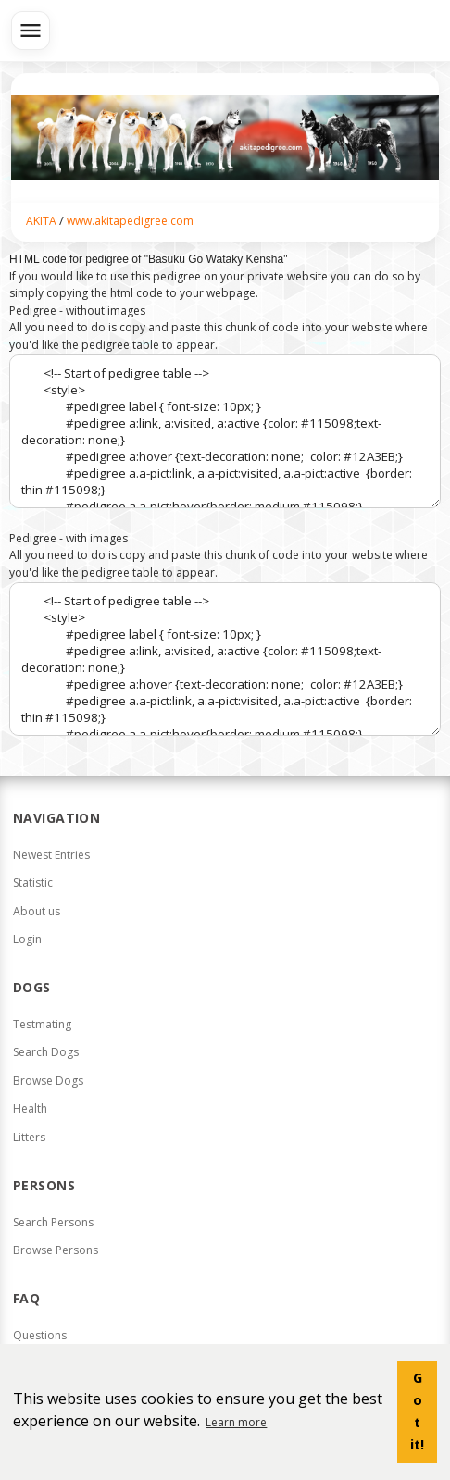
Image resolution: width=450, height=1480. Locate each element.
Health (30, 1108)
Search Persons (53, 1222)
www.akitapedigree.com (130, 221)
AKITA (41, 221)
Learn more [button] (236, 1422)
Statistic (33, 882)
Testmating (42, 1024)
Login (27, 939)
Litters (29, 1137)
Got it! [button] (417, 1411)
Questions (40, 1335)
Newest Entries (51, 855)
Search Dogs (46, 1052)
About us (36, 911)
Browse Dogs (48, 1080)
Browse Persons (55, 1250)
